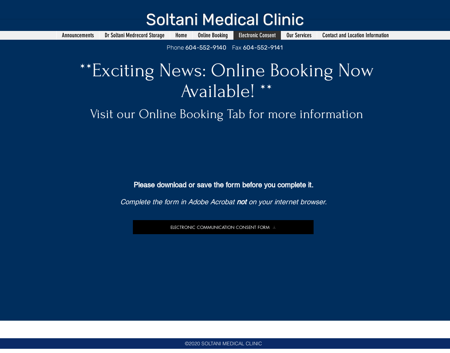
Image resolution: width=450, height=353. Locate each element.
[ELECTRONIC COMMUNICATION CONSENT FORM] (223, 227)
